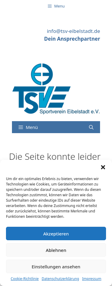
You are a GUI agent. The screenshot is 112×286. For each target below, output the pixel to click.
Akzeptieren (56, 234)
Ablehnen (56, 250)
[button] (103, 167)
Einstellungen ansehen (56, 267)
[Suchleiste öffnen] (91, 127)
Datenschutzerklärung (60, 278)
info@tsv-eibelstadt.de (73, 31)
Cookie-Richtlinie (25, 278)
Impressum (91, 278)
